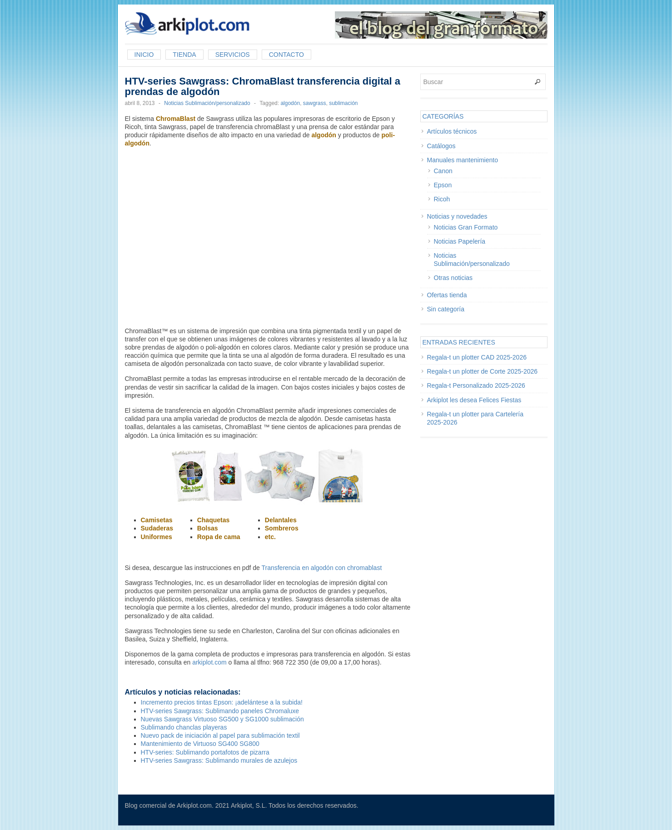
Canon (443, 171)
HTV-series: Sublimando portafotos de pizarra (205, 752)
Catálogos (441, 146)
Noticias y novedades (457, 216)
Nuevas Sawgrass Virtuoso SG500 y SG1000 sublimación (222, 719)
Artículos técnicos (452, 131)
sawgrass (314, 103)
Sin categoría (446, 309)
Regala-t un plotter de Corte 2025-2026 (482, 371)
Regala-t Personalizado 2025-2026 (476, 385)
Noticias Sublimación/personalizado (207, 103)
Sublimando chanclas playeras (184, 727)
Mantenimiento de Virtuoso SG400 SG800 (200, 743)
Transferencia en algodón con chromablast (321, 567)
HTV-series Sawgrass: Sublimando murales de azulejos (219, 760)
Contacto (286, 54)
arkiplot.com (209, 662)
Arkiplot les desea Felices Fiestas (474, 400)
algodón (290, 103)
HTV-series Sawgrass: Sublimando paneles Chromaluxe (220, 711)
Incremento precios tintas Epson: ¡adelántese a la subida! (222, 702)
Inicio (144, 54)
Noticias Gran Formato (466, 227)
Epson (443, 185)
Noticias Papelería (460, 241)
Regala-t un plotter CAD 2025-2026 (477, 357)
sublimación (343, 103)
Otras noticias (453, 277)
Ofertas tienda (447, 295)
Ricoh (442, 199)
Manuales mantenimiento (462, 160)
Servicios (232, 54)
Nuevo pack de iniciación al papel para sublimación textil (220, 735)
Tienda (184, 54)
